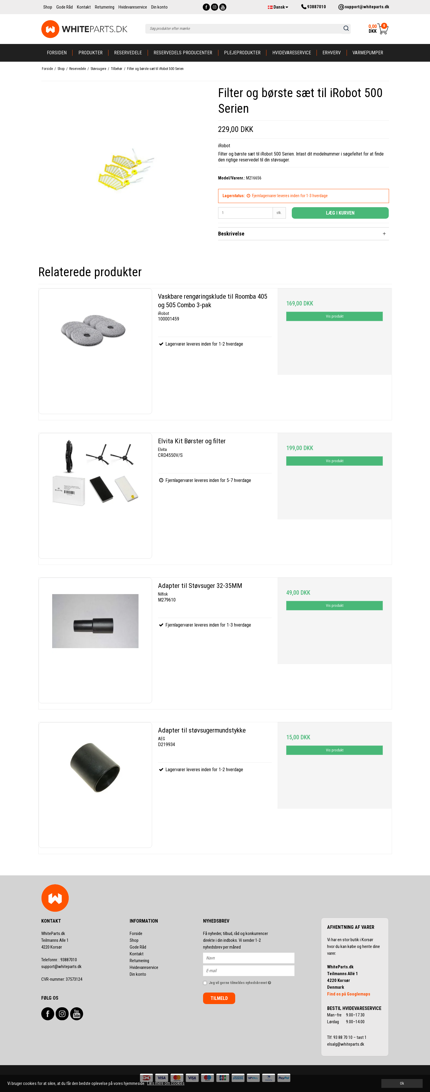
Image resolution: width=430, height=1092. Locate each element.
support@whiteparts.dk (61, 966)
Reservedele (128, 52)
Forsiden (57, 52)
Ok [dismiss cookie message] (402, 1083)
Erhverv (331, 52)
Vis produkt (334, 316)
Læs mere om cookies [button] (165, 1083)
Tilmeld (219, 998)
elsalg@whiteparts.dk (346, 1044)
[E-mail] (254, 970)
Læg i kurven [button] (340, 213)
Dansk (278, 7)
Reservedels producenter (183, 52)
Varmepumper (367, 52)
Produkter (90, 52)
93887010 (59, 959)
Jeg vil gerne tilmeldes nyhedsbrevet (252, 981)
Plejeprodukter (242, 52)
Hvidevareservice (291, 52)
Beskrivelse (231, 234)
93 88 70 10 (343, 1037)
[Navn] (254, 957)
